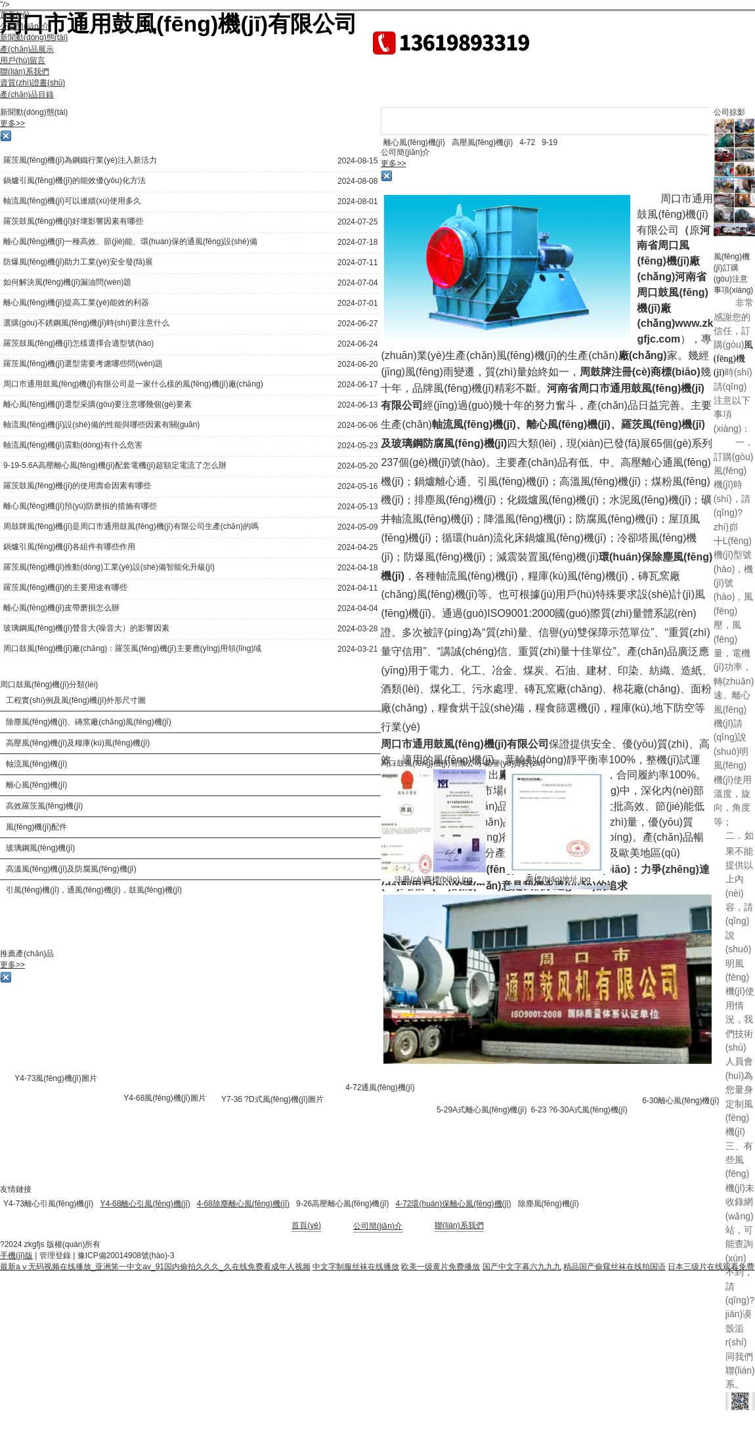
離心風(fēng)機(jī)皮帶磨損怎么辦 (61, 607)
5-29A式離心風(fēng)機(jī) (482, 1109)
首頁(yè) (306, 1225)
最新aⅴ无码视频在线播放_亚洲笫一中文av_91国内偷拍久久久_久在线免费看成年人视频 (155, 1266)
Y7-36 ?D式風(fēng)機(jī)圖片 (272, 1099)
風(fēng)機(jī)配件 (36, 827)
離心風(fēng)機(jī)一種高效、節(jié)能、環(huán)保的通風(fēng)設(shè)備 (130, 241)
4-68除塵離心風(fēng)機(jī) (243, 1203)
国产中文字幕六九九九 (522, 1266)
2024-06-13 (357, 405)
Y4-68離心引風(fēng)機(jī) (145, 1203)
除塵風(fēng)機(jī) (548, 1203)
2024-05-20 (357, 466)
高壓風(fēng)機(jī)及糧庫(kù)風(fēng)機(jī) (78, 743)
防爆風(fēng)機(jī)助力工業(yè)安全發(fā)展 (78, 261)
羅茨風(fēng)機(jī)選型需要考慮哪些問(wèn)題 (83, 363)
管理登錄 (55, 1255)
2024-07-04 (357, 282)
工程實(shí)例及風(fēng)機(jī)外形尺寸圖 (76, 700)
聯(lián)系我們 (459, 1225)
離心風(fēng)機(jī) (36, 785)
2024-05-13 (357, 506)
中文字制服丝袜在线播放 (356, 1266)
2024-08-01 (357, 201)
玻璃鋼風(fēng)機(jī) (40, 848)
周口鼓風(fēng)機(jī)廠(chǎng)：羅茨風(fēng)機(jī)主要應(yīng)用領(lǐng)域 (132, 648)
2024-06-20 (357, 364)
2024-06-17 (357, 384)
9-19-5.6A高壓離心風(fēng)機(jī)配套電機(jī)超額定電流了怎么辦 (114, 465)
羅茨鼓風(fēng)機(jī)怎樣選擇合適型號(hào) (78, 343)
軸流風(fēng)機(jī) (36, 764)
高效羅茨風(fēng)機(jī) (44, 806)
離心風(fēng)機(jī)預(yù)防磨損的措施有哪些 (80, 506)
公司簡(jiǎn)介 (377, 1226)
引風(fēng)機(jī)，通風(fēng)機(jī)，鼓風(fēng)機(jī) (94, 890)
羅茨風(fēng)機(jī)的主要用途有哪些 (65, 587)
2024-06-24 (357, 343)
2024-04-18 (357, 567)
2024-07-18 (357, 242)
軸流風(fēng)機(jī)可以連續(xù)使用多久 (72, 200)
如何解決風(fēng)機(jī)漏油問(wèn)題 (67, 282)
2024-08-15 (357, 160)
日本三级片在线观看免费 (711, 1266)
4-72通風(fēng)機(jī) (379, 1087)
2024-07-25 (357, 221)
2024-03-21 (357, 649)
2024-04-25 (357, 547)
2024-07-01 (357, 303)
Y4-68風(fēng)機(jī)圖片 (164, 1098)
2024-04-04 (357, 608)
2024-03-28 (357, 628)
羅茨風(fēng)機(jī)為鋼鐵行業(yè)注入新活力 (80, 160)
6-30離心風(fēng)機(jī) (680, 1100)
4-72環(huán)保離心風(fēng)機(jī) (453, 1203)
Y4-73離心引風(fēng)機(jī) (48, 1203)
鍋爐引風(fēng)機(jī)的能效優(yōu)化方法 (74, 180)
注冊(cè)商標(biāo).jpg (434, 879)
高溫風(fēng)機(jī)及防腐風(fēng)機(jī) (71, 869)
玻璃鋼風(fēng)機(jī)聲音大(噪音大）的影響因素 (86, 628)
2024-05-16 (357, 486)
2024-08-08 (357, 181)
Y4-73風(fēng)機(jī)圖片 (55, 1078)
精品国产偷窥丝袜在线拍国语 (614, 1266)
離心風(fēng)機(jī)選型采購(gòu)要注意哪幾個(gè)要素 (97, 404)
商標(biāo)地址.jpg (558, 879)
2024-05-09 (357, 527)
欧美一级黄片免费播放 (440, 1266)
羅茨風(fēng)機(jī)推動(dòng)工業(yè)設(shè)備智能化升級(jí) (109, 567)
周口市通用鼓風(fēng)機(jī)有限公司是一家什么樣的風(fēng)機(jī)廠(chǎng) (133, 384)
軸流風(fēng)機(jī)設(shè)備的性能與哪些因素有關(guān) (101, 424)
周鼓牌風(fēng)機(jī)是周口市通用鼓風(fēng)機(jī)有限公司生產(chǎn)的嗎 (131, 526)
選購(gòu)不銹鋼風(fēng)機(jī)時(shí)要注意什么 (86, 322)
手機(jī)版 (16, 1255)
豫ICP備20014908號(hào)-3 (126, 1255)
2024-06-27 (357, 323)
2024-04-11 (357, 588)
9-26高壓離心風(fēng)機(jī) (342, 1203)
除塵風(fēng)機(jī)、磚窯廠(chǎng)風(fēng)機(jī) (88, 722)
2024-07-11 (357, 262)
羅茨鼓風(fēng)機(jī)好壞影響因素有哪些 (73, 221)
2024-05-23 (357, 445)
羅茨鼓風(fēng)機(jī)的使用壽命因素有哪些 (77, 485)
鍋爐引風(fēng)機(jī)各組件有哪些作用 (69, 546)
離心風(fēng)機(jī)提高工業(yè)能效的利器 (76, 302)
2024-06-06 (357, 425)
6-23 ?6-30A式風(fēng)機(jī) (578, 1109)
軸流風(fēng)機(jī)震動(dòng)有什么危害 (72, 445)
